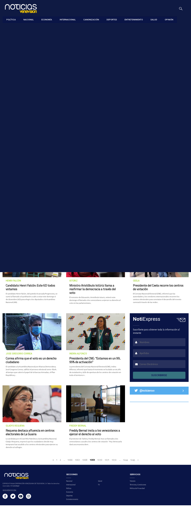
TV (99, 487)
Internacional (71, 487)
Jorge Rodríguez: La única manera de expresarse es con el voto (70, 160)
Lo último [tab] (156, 127)
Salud (100, 484)
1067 (77, 462)
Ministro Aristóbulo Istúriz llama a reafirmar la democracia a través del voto (92, 292)
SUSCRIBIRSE (159, 377)
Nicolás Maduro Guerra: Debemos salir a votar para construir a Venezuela (23, 208)
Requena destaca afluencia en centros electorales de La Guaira (30, 435)
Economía (69, 495)
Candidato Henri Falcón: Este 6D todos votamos (30, 290)
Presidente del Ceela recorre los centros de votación (158, 290)
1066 (70, 462)
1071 (107, 462)
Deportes (69, 498)
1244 (125, 462)
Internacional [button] (68, 19)
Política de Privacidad (137, 491)
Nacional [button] (28, 19)
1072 (114, 462)
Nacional (69, 484)
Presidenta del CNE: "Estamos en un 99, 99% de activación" (94, 363)
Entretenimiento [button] (134, 19)
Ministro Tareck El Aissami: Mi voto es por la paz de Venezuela (119, 206)
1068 (84, 462)
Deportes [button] (112, 19)
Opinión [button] (169, 19)
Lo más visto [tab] (178, 127)
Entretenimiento (72, 502)
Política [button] (11, 19)
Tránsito (132, 484)
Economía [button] (46, 19)
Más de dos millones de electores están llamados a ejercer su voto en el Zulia (54, 110)
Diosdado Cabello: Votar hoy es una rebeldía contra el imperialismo (119, 160)
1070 (99, 462)
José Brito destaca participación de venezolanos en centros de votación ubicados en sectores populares (71, 210)
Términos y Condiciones (138, 487)
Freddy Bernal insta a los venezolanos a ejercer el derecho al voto (94, 435)
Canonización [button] (91, 19)
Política (68, 491)
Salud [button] (153, 19)
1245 (132, 462)
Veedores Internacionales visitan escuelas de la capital (22, 160)
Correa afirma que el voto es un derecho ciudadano (31, 363)
